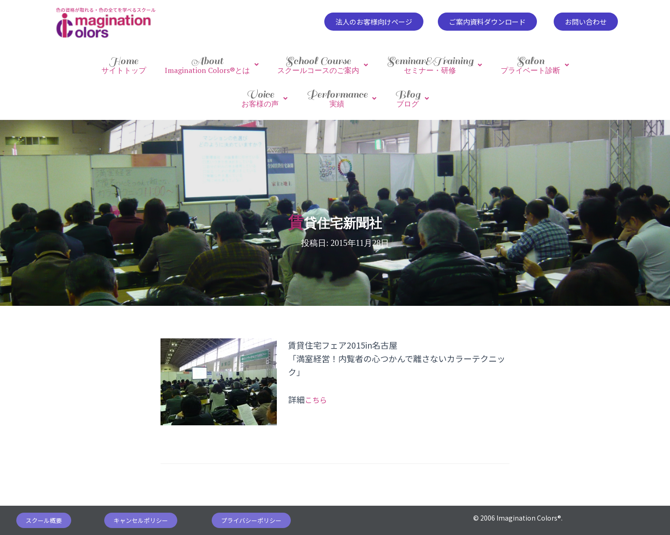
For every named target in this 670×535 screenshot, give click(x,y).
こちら (317, 390)
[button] (373, 22)
